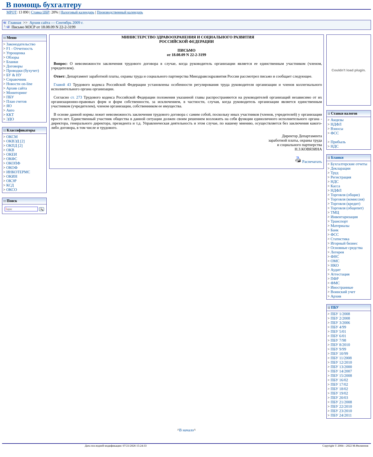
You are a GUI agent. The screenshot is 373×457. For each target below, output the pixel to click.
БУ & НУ (13, 75)
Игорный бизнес (344, 243)
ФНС (335, 256)
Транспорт (339, 221)
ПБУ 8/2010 (340, 345)
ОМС (335, 261)
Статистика (340, 239)
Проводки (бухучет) (22, 70)
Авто (10, 110)
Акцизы (337, 120)
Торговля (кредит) (345, 204)
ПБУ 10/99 (339, 353)
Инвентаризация (344, 217)
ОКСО (11, 190)
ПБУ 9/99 (338, 349)
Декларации (340, 168)
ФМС (335, 283)
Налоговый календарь (77, 12)
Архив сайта (16, 88)
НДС (335, 146)
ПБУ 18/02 (339, 389)
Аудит (336, 270)
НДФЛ (336, 124)
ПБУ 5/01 (338, 331)
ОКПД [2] (14, 145)
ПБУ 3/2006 (340, 323)
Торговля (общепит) (347, 208)
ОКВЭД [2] (15, 141)
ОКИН (11, 176)
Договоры (14, 66)
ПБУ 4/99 (338, 327)
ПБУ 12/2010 (341, 362)
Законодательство (20, 44)
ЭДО (10, 119)
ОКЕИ (11, 154)
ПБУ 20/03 (339, 398)
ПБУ (10, 97)
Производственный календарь (120, 12)
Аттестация (340, 274)
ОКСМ (12, 137)
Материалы (340, 226)
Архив (336, 296)
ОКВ (10, 150)
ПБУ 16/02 (339, 380)
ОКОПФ (13, 163)
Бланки (12, 62)
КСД (10, 185)
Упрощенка (15, 53)
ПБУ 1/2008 (340, 314)
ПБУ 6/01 (338, 336)
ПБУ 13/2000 (341, 367)
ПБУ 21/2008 (341, 402)
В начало (186, 430)
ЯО (9, 106)
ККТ (10, 115)
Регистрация (341, 177)
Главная (14, 22)
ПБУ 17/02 (339, 384)
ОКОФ (11, 167)
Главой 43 (62, 84)
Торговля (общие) (345, 195)
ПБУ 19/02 (339, 393)
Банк (335, 230)
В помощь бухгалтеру (44, 4)
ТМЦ (335, 212)
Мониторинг (16, 93)
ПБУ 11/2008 (341, 358)
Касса (335, 186)
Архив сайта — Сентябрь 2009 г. (56, 22)
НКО (335, 265)
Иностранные (342, 287)
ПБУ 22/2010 (341, 406)
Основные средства (347, 248)
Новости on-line (19, 84)
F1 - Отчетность (19, 48)
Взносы (337, 129)
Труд (334, 173)
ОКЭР (11, 181)
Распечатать (308, 162)
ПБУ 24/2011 (341, 415)
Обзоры (12, 57)
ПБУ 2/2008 (340, 318)
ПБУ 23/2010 (341, 411)
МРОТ (11, 12)
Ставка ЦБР (40, 12)
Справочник (16, 79)
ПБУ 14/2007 (341, 371)
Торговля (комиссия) (347, 199)
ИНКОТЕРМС (18, 172)
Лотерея (337, 252)
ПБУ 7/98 (338, 340)
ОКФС (11, 159)
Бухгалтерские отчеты (349, 164)
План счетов (16, 101)
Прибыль (338, 142)
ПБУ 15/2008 (341, 375)
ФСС (335, 133)
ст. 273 (76, 97)
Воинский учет (343, 292)
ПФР (335, 278)
